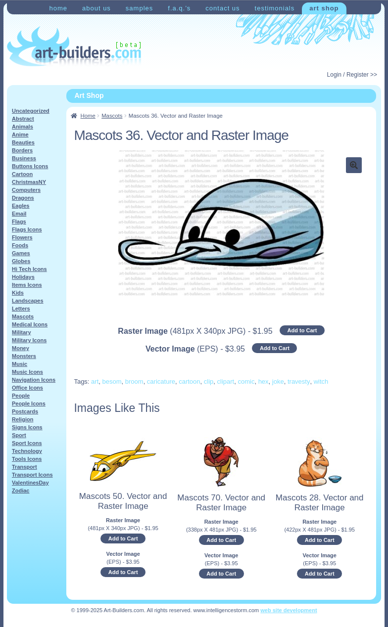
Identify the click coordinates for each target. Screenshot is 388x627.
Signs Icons (27, 427)
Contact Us (222, 8)
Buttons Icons (30, 166)
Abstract (23, 119)
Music (19, 364)
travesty (299, 381)
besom (112, 381)
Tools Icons (27, 459)
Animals (22, 127)
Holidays (23, 277)
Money (20, 348)
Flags (19, 221)
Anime (20, 134)
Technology (27, 451)
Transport (24, 467)
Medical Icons (30, 324)
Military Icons (29, 340)
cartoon (189, 381)
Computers (26, 190)
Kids (18, 293)
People (21, 396)
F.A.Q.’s (179, 8)
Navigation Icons (33, 380)
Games (21, 253)
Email (19, 214)
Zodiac (20, 490)
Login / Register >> (352, 74)
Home (58, 8)
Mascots (111, 116)
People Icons (29, 403)
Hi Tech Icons (29, 269)
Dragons (23, 198)
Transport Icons (32, 475)
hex (263, 381)
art (94, 381)
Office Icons (27, 388)
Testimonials (275, 8)
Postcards (25, 411)
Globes (21, 261)
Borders (22, 150)
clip (209, 381)
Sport (19, 435)
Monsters (24, 356)
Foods (20, 245)
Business (24, 158)
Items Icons (27, 285)
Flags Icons (27, 229)
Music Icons (27, 372)
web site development (288, 610)
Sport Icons (27, 443)
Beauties (23, 142)
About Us (96, 8)
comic (246, 381)
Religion (22, 419)
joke (278, 381)
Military (21, 332)
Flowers (22, 237)
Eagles (20, 206)
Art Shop (324, 8)
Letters (21, 309)
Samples (139, 8)
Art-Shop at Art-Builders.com (74, 46)
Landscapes (28, 301)
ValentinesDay (30, 483)
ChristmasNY (29, 182)
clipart (226, 381)
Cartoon (22, 174)
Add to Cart (302, 330)
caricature (161, 381)
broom (134, 381)
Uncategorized (30, 111)
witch (321, 381)
